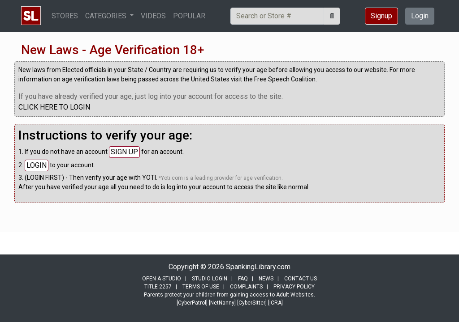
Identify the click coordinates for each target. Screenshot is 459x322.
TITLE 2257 (158, 287)
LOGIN (36, 165)
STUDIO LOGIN (209, 278)
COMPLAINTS (246, 287)
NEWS (266, 278)
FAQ (243, 278)
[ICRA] (275, 303)
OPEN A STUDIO (161, 278)
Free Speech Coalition (285, 79)
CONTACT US (300, 278)
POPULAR (189, 16)
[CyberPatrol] (192, 303)
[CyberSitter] (252, 303)
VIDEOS (153, 16)
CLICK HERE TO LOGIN (54, 107)
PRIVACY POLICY (294, 287)
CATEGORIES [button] (106, 16)
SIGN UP (124, 152)
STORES (65, 16)
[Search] (277, 16)
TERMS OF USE (200, 287)
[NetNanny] (222, 303)
